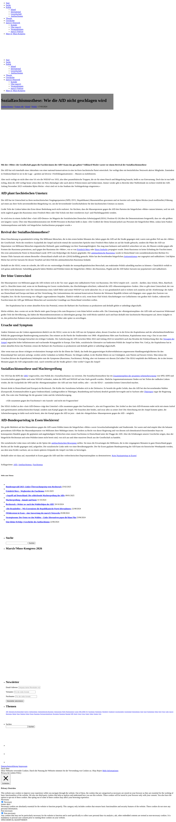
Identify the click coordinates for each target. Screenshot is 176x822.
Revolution (56, 714)
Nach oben (5, 768)
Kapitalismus (150, 711)
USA (100, 714)
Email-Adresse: (12, 687)
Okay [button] (94, 771)
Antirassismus (58, 711)
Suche (8, 5)
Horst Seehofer (101, 249)
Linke (167, 711)
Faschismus (38, 464)
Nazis (18, 714)
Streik (75, 714)
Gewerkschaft (16, 14)
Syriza (83, 714)
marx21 (171, 711)
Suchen (9, 724)
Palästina (22, 714)
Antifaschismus (17, 16)
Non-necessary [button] (7, 811)
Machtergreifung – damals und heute (21, 500)
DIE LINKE (82, 711)
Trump (87, 714)
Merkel (14, 714)
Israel (145, 711)
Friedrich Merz (83, 249)
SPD (26, 376)
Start (8, 3)
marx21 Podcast (17, 32)
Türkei (91, 714)
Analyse (26, 711)
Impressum (23, 766)
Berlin (64, 711)
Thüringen (148, 391)
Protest (32, 714)
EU (87, 711)
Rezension (62, 714)
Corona (76, 711)
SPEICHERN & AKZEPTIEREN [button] (14, 820)
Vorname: (9, 692)
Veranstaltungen (17, 29)
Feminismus (98, 711)
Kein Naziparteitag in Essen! (124, 455)
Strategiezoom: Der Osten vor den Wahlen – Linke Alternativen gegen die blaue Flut (41, 517)
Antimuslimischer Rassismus (46, 711)
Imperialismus (136, 711)
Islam (141, 711)
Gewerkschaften (119, 711)
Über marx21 (16, 27)
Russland (68, 714)
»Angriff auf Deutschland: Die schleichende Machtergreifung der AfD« (35, 495)
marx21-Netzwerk (13, 23)
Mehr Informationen (110, 771)
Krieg (160, 711)
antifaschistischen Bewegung (64, 443)
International (16, 12)
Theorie (9, 18)
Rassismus (37, 714)
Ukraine (96, 714)
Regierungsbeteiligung (46, 714)
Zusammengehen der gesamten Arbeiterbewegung (134, 376)
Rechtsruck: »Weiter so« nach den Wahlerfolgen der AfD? (30, 504)
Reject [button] (99, 771)
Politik (8, 7)
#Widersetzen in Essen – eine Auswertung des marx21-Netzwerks (33, 513)
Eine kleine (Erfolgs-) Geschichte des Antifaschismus (28, 522)
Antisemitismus (130, 256)
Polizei (27, 714)
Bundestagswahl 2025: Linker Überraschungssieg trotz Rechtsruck (34, 487)
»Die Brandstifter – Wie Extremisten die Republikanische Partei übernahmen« (39, 509)
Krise (163, 711)
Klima (156, 711)
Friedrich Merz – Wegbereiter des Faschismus (25, 491)
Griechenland (128, 711)
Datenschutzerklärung (9, 766)
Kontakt (14, 25)
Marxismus (9, 714)
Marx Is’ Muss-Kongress (15, 34)
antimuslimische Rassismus (103, 253)
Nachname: (10, 696)
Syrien (79, 714)
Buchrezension (70, 711)
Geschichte (10, 21)
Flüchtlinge (105, 711)
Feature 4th (19, 107)
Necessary (8, 802)
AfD (15, 464)
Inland (13, 10)
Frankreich (112, 711)
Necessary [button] (5, 800)
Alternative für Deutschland (16, 711)
